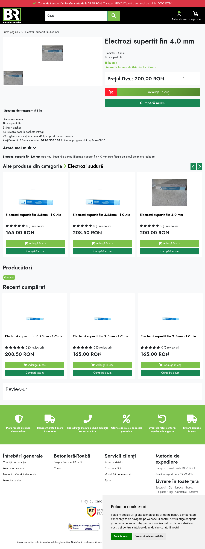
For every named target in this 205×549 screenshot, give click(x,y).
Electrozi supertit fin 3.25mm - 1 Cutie (101, 214)
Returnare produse (13, 468)
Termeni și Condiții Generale (19, 474)
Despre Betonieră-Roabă (68, 462)
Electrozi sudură (86, 165)
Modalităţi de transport (118, 474)
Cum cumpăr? (113, 468)
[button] (193, 166)
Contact (58, 468)
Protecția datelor (12, 480)
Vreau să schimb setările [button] (149, 536)
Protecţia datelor (114, 462)
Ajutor (108, 480)
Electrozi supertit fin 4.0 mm (161, 214)
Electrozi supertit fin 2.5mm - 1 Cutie (33, 214)
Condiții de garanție (14, 462)
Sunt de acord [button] (121, 536)
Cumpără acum (35, 251)
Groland (9, 277)
